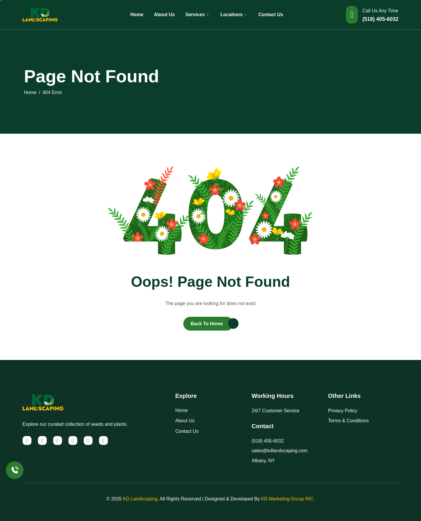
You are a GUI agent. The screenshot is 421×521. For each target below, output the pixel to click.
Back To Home (207, 323)
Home (136, 14)
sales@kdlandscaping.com (280, 450)
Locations (234, 14)
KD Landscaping (140, 498)
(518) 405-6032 (380, 19)
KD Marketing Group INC (287, 498)
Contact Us (270, 14)
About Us (164, 14)
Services (197, 14)
